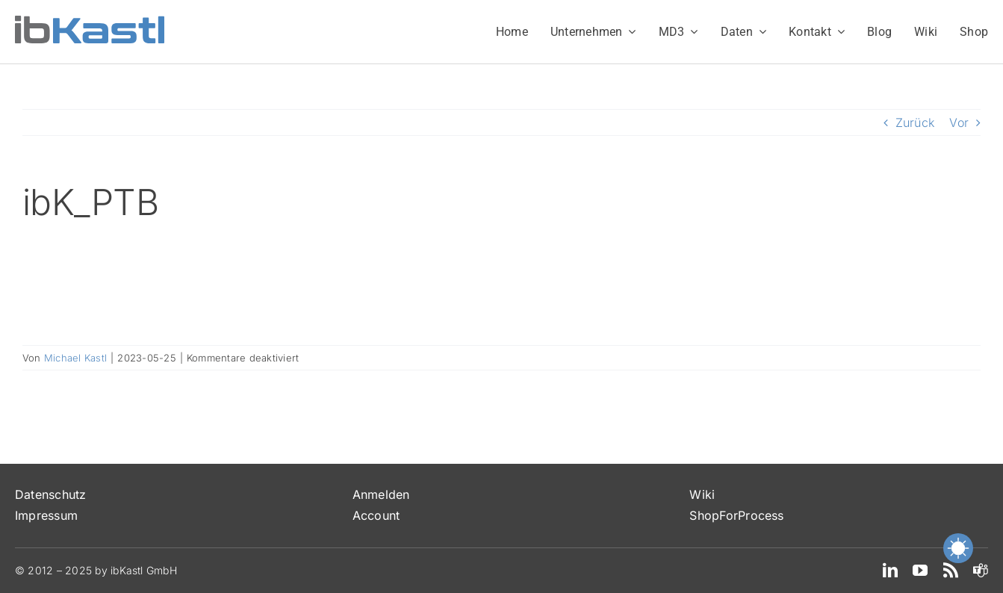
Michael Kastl (75, 358)
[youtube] (920, 570)
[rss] (950, 570)
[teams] (980, 570)
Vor (959, 122)
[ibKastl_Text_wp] (89, 21)
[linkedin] (890, 570)
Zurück (914, 122)
